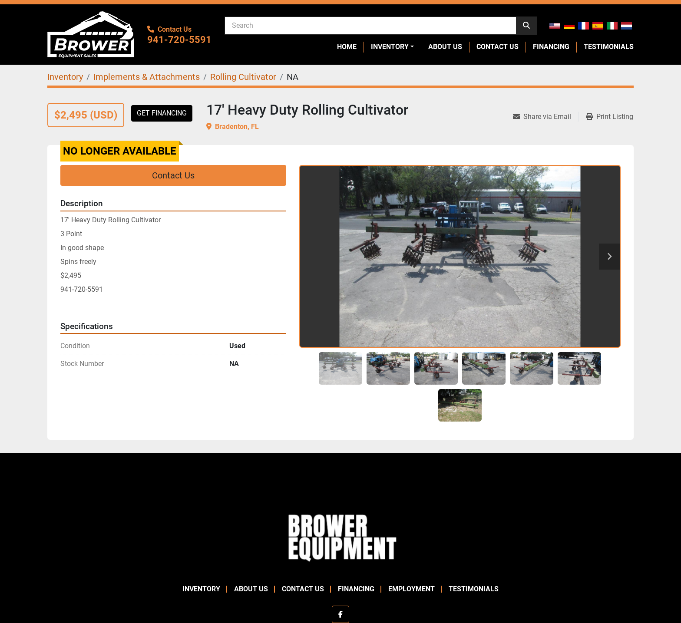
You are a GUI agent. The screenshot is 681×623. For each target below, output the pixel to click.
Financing (551, 47)
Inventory (390, 47)
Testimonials (609, 47)
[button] (392, 47)
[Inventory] (65, 77)
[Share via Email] (545, 116)
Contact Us (497, 47)
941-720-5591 (179, 40)
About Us (445, 47)
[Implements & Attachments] (146, 77)
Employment (411, 589)
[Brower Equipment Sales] (340, 536)
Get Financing (162, 113)
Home (347, 47)
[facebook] (340, 614)
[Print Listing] (609, 116)
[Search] (370, 25)
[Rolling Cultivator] (243, 77)
